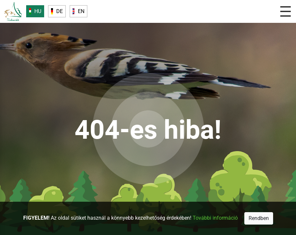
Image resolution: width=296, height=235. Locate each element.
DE (59, 11)
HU (37, 11)
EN (81, 11)
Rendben (258, 218)
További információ (214, 218)
